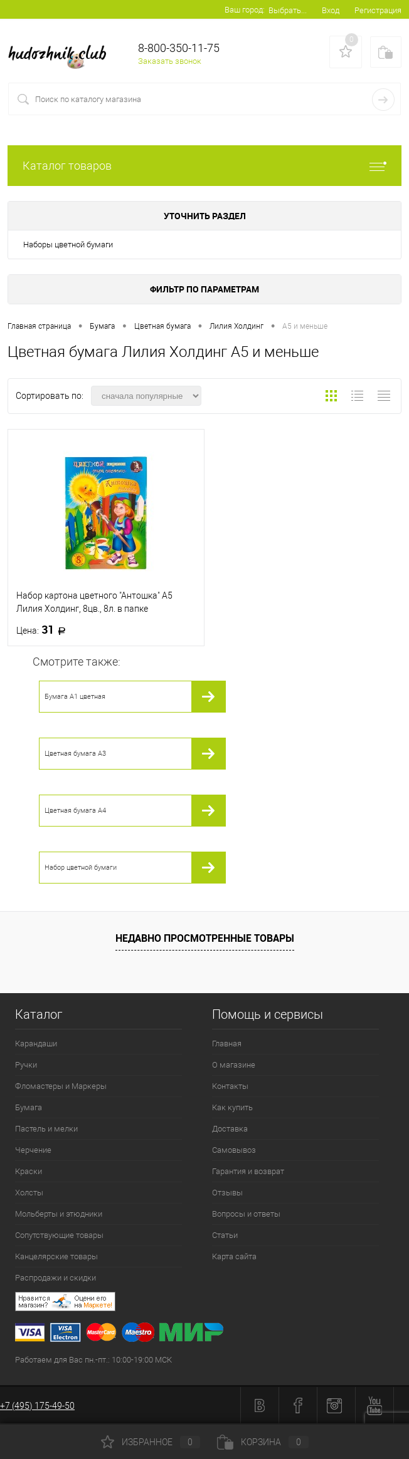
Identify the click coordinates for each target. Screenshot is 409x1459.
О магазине (233, 1065)
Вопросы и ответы (246, 1214)
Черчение (33, 1150)
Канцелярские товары (56, 1256)
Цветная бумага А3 (75, 754)
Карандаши (36, 1043)
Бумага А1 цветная (75, 697)
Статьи (225, 1235)
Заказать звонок (169, 61)
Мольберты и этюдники (58, 1214)
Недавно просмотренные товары (204, 938)
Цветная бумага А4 (75, 811)
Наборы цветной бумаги (68, 244)
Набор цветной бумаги (81, 868)
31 (44, 630)
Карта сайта (234, 1256)
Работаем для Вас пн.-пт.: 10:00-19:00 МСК (93, 1359)
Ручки (26, 1065)
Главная (227, 1043)
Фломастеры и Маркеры (61, 1086)
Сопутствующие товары (59, 1235)
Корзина (263, 1442)
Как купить (232, 1107)
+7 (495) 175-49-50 (37, 1406)
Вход (330, 10)
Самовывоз (234, 1150)
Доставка (230, 1128)
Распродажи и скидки (55, 1277)
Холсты (29, 1192)
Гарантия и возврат (248, 1171)
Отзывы (227, 1192)
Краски (28, 1171)
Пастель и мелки (46, 1128)
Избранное (150, 1442)
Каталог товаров (204, 165)
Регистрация (377, 10)
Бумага (28, 1107)
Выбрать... (287, 10)
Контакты (230, 1086)
